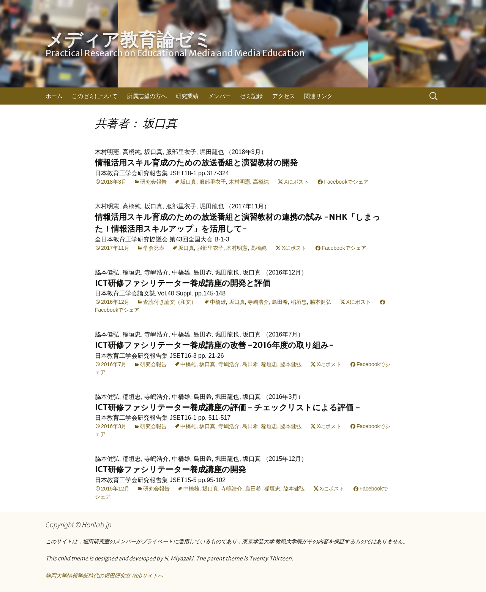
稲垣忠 (299, 302)
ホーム (54, 96)
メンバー (219, 96)
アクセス (283, 96)
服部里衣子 (212, 182)
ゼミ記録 (251, 96)
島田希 (280, 302)
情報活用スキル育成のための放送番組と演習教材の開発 (196, 162)
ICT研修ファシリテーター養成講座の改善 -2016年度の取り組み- (214, 345)
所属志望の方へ (147, 96)
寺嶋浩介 (258, 302)
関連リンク (318, 96)
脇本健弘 (320, 302)
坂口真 (188, 182)
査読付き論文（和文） (169, 302)
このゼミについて (94, 96)
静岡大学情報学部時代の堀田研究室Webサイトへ (104, 575)
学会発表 (153, 248)
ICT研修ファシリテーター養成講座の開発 (170, 469)
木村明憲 (239, 182)
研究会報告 (153, 182)
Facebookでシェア (346, 182)
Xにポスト (296, 182)
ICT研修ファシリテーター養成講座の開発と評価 (182, 283)
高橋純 (261, 182)
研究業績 (187, 96)
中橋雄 (218, 302)
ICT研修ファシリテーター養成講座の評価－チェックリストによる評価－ (228, 407)
